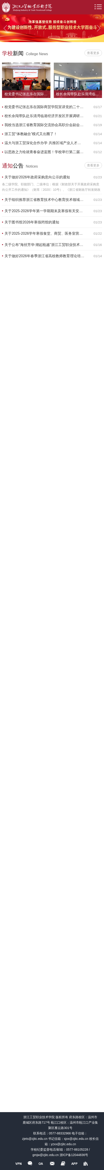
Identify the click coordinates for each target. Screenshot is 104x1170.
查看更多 (93, 53)
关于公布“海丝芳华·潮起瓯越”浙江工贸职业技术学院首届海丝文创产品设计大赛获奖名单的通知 (44, 245)
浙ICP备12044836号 (74, 1155)
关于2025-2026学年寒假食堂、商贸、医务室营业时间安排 (44, 233)
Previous (5, 28)
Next (99, 28)
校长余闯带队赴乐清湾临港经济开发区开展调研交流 (44, 116)
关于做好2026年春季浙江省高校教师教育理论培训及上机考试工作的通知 (44, 256)
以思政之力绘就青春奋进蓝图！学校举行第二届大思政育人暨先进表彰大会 (44, 152)
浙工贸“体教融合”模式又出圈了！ (30, 134)
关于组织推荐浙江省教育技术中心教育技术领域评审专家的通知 (44, 200)
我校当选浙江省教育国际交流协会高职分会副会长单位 (44, 125)
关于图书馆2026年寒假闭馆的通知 (31, 222)
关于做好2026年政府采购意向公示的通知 (37, 177)
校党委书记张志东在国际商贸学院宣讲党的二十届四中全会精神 (44, 107)
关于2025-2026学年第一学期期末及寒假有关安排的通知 (44, 211)
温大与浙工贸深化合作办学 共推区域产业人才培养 (44, 143)
